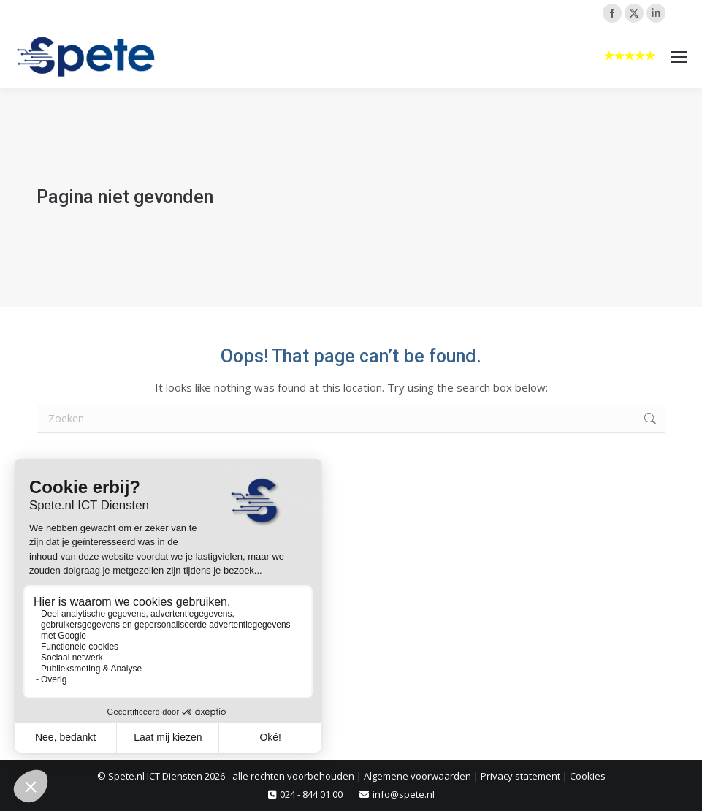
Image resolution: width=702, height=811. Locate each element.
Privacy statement (520, 776)
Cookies (588, 776)
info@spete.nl (404, 794)
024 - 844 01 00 (311, 794)
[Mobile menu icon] (678, 57)
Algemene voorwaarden (417, 776)
